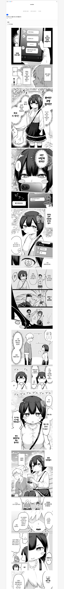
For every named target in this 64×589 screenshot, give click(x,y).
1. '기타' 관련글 (10, 24)
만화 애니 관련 (33, 11)
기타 (39, 11)
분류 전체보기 (25, 11)
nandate (32, 4)
